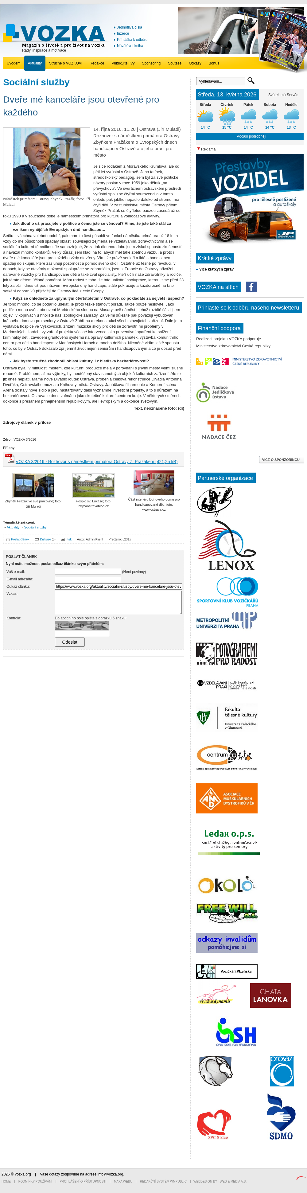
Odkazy (195, 63)
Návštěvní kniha (130, 46)
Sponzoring (151, 63)
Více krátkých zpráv (216, 269)
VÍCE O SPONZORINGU (281, 460)
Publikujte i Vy (122, 63)
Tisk (69, 539)
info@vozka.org (110, 1174)
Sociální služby (35, 527)
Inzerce (123, 33)
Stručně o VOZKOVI (65, 63)
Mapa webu (123, 1181)
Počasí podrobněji (251, 136)
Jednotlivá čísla (129, 27)
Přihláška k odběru (132, 39)
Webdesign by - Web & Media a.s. (220, 1181)
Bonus (214, 63)
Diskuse (45, 539)
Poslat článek (20, 539)
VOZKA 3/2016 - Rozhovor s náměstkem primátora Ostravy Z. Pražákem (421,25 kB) (97, 461)
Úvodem (14, 63)
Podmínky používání (35, 1181)
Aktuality (35, 63)
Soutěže (174, 63)
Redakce (97, 63)
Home (6, 1181)
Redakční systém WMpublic (163, 1181)
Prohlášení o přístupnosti (83, 1181)
